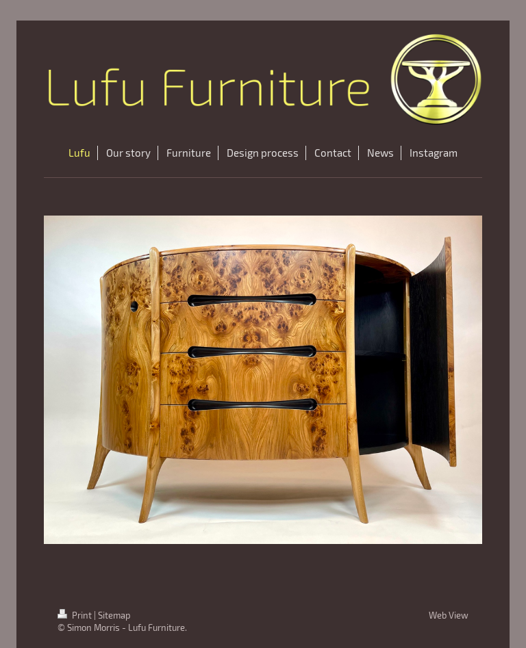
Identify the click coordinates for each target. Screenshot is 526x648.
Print (76, 615)
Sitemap (114, 615)
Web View (448, 615)
